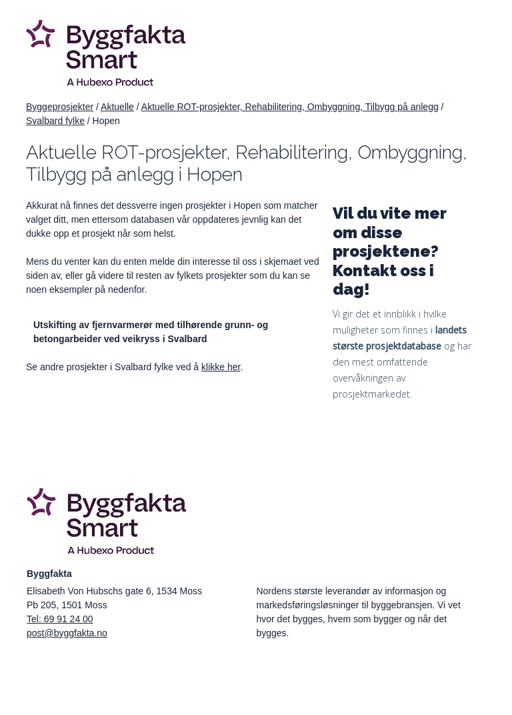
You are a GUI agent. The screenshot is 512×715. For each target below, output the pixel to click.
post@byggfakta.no (67, 633)
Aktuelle (117, 106)
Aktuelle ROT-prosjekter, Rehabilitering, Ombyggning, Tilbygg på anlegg (290, 106)
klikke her (220, 367)
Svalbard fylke (55, 120)
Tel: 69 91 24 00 (60, 619)
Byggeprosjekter (59, 106)
